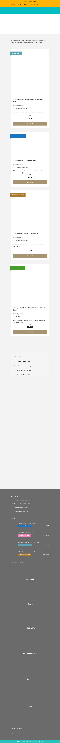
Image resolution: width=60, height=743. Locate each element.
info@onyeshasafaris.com (22, 507)
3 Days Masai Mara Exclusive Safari (24, 160)
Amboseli (30, 579)
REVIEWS (25, 4)
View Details (30, 123)
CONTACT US (35, 4)
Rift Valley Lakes (30, 653)
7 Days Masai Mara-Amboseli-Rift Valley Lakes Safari (28, 100)
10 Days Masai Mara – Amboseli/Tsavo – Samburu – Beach (29, 309)
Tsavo (30, 706)
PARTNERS (13, 4)
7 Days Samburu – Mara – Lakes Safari (25, 233)
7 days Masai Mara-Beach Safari (26, 532)
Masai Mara (30, 628)
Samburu (30, 679)
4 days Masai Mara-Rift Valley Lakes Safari (28, 542)
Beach (30, 604)
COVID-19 (19, 4)
